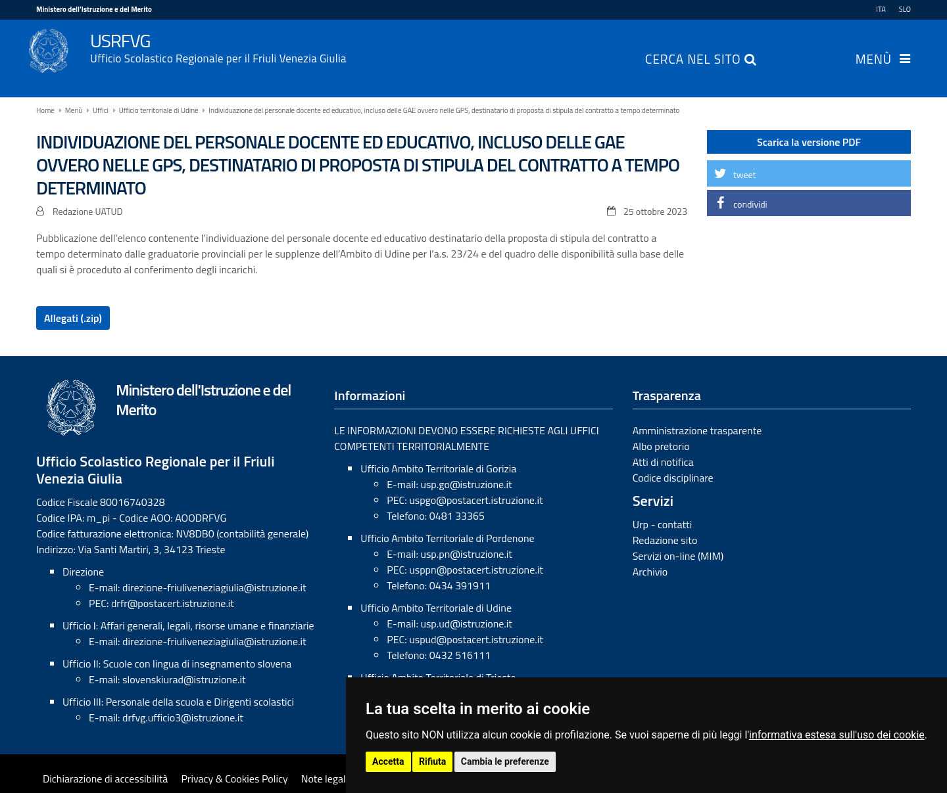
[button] (809, 173)
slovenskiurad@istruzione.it (184, 679)
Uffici (101, 110)
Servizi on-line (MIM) (678, 556)
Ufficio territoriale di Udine (159, 110)
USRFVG (500, 46)
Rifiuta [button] (432, 761)
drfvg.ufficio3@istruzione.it (182, 717)
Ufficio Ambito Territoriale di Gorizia (438, 468)
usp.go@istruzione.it (466, 484)
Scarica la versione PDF (809, 142)
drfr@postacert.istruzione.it (172, 603)
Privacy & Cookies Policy (234, 778)
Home (45, 110)
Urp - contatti (662, 524)
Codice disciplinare (673, 478)
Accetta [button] (388, 761)
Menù (874, 60)
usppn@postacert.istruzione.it (476, 570)
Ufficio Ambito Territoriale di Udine (436, 608)
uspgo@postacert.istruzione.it (476, 500)
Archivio (650, 571)
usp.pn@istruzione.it (466, 554)
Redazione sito (665, 540)
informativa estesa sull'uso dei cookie (837, 735)
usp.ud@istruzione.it (466, 623)
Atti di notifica (663, 462)
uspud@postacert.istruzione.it (476, 639)
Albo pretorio (661, 446)
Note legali (325, 778)
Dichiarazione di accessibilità (105, 778)
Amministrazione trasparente (697, 430)
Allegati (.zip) (73, 318)
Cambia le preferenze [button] (505, 761)
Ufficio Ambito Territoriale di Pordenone (447, 538)
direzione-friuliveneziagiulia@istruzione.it (214, 587)
